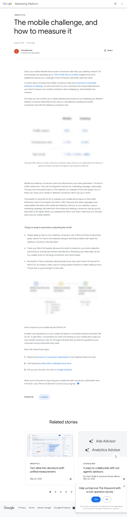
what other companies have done (56, 363)
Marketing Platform (26, 3)
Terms (32, 508)
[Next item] (115, 457)
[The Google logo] (9, 508)
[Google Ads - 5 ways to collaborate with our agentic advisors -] (95, 458)
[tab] (50, 492)
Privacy (22, 508)
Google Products (62, 508)
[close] (119, 492)
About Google (44, 508)
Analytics (44, 397)
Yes (91, 506)
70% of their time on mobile (66, 75)
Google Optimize (64, 370)
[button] (108, 50)
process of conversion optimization (53, 357)
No (102, 506)
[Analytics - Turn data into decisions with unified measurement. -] (31, 458)
